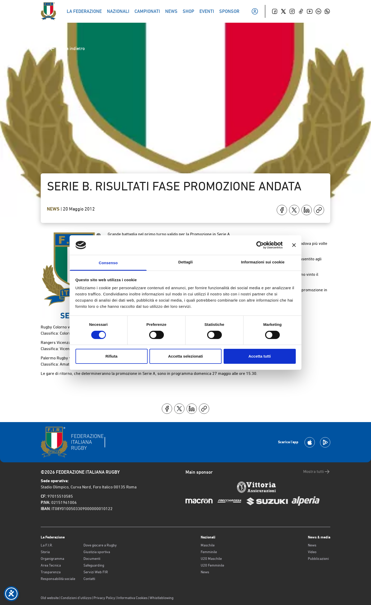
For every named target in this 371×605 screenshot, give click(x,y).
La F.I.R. (47, 545)
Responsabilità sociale (58, 579)
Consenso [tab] (108, 263)
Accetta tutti (259, 356)
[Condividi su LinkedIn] (306, 210)
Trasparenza (51, 572)
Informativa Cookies (132, 598)
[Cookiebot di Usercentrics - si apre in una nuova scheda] (260, 245)
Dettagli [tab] (185, 262)
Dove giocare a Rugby (100, 545)
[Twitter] (283, 11)
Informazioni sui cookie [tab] (263, 262)
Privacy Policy (104, 598)
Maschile (208, 545)
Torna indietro (67, 48)
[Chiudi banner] (294, 245)
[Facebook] (275, 11)
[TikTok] (301, 11)
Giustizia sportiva (96, 552)
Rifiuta (111, 356)
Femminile (209, 552)
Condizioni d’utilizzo (76, 598)
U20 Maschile (211, 558)
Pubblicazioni (318, 558)
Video (312, 552)
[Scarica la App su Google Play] (325, 442)
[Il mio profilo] (255, 11)
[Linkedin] (318, 11)
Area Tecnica (51, 565)
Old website (50, 598)
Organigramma (52, 558)
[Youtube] (310, 11)
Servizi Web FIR (95, 572)
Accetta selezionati (185, 356)
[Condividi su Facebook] (282, 210)
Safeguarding (93, 565)
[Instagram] (292, 11)
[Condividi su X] (294, 210)
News (54, 209)
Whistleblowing (161, 598)
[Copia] (319, 210)
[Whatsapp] (327, 11)
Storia (45, 552)
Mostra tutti (316, 472)
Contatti (89, 579)
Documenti (91, 558)
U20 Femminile (212, 565)
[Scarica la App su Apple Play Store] (310, 442)
